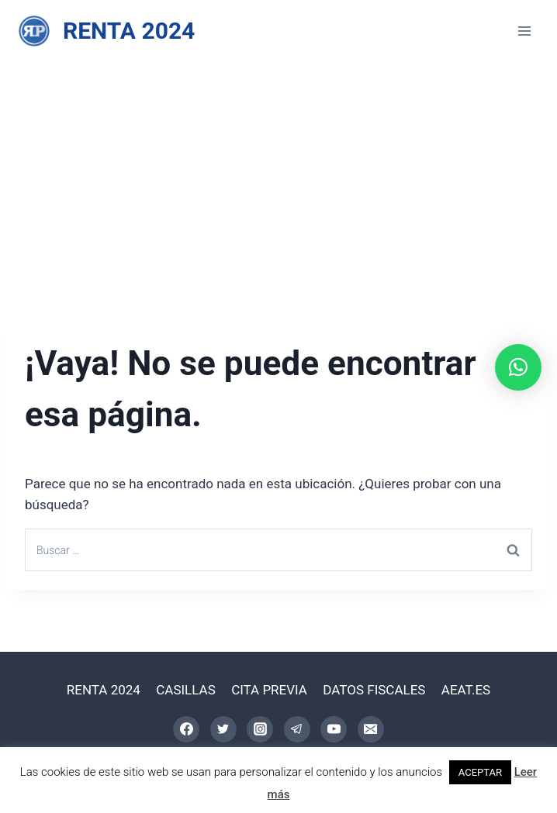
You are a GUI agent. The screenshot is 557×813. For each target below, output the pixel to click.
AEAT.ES (465, 690)
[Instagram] (260, 729)
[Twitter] (223, 729)
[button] (518, 367)
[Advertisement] (278, 178)
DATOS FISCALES (374, 690)
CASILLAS (186, 690)
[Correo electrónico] (371, 729)
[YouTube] (333, 729)
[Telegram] (297, 729)
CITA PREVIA (269, 690)
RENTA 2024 (103, 690)
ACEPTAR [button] (480, 772)
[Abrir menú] (524, 31)
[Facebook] (186, 729)
